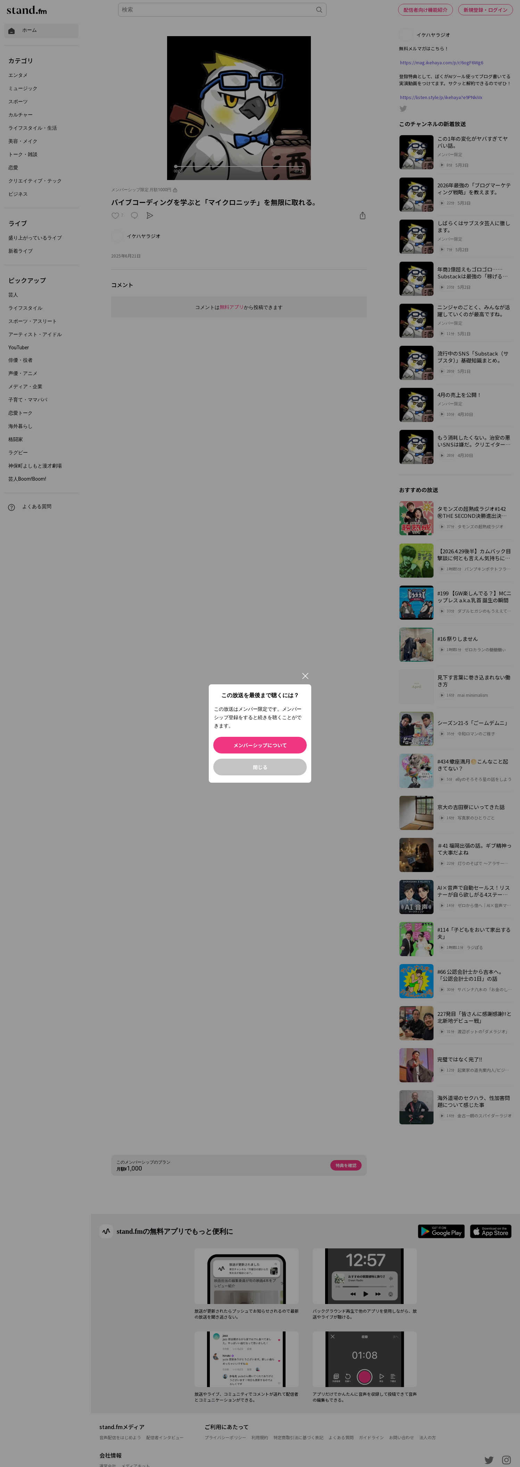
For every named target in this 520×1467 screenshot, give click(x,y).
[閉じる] (305, 676)
